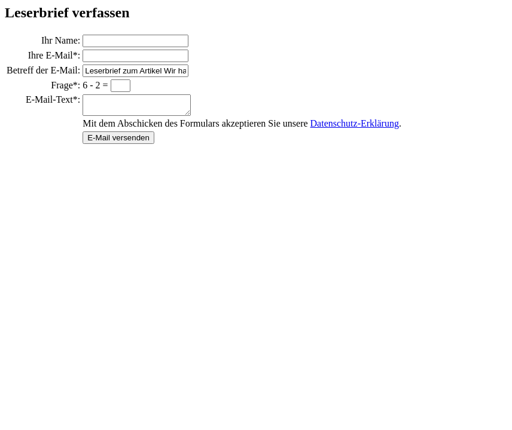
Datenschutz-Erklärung (354, 127)
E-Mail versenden (118, 141)
